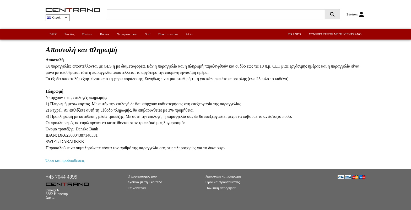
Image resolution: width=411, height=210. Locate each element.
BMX (53, 34)
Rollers (104, 34)
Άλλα (189, 34)
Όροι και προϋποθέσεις (65, 160)
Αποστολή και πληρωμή (223, 176)
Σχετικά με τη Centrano (145, 182)
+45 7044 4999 (61, 177)
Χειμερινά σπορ (127, 34)
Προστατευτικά (168, 34)
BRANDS (294, 34)
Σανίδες (69, 34)
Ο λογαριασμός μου (142, 176)
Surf (147, 34)
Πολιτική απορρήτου (221, 188)
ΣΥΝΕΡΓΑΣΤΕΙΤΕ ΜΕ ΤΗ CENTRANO (335, 34)
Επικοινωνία (137, 188)
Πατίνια (87, 34)
